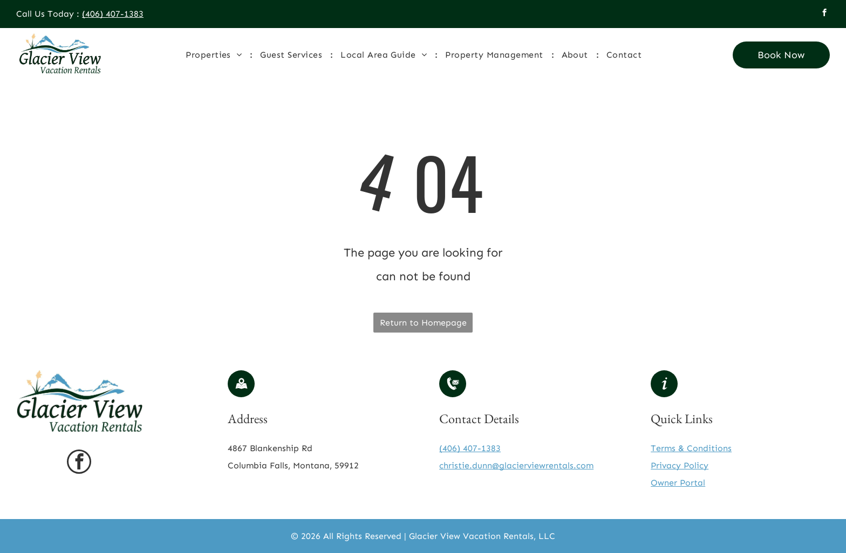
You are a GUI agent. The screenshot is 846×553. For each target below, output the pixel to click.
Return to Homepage (423, 322)
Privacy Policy (679, 465)
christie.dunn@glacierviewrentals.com (516, 465)
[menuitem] (215, 55)
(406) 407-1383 (113, 14)
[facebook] (824, 14)
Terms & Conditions (691, 448)
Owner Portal (678, 483)
